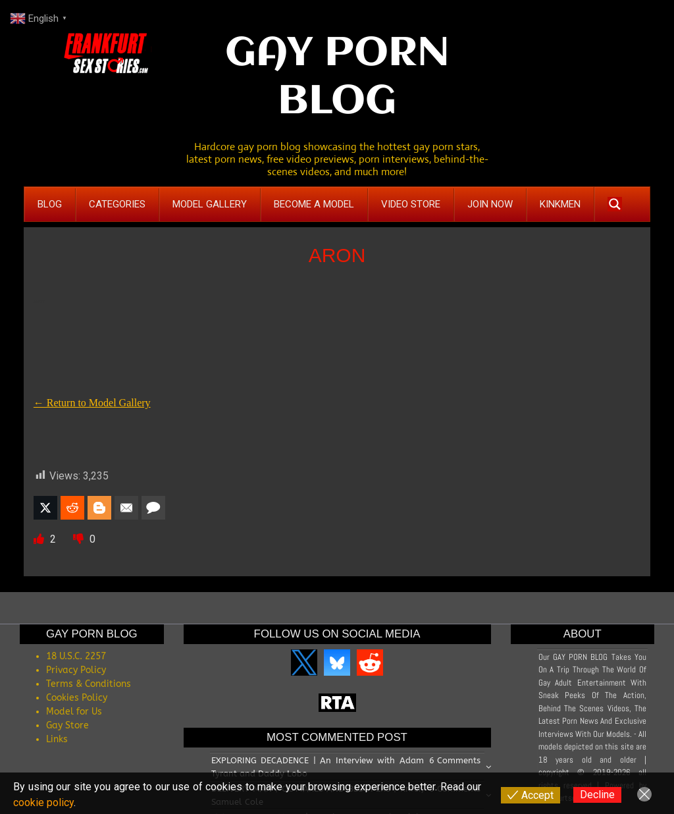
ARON (337, 255)
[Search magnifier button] (615, 204)
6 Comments (454, 760)
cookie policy (43, 802)
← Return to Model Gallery (92, 402)
